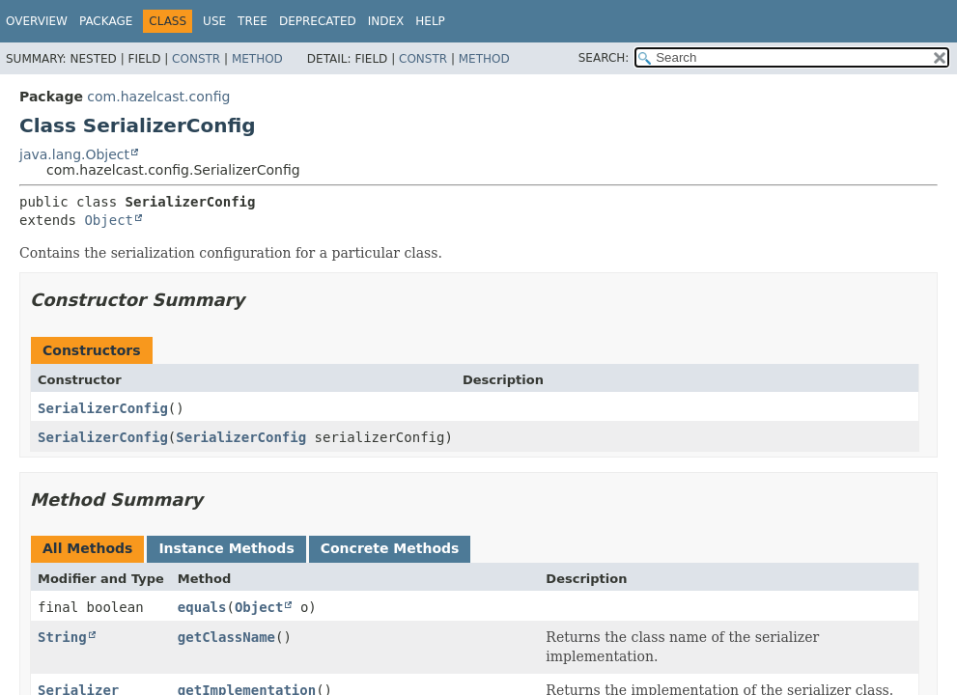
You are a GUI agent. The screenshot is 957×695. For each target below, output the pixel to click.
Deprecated (317, 21)
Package (105, 21)
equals (202, 607)
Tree (252, 21)
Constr (196, 59)
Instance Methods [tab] (226, 548)
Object (108, 220)
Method (257, 59)
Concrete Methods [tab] (390, 548)
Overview (37, 21)
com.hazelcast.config (158, 96)
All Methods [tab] (87, 548)
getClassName (226, 637)
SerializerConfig (103, 408)
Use (214, 21)
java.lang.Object (74, 154)
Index (386, 21)
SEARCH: (604, 58)
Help (430, 21)
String (62, 637)
